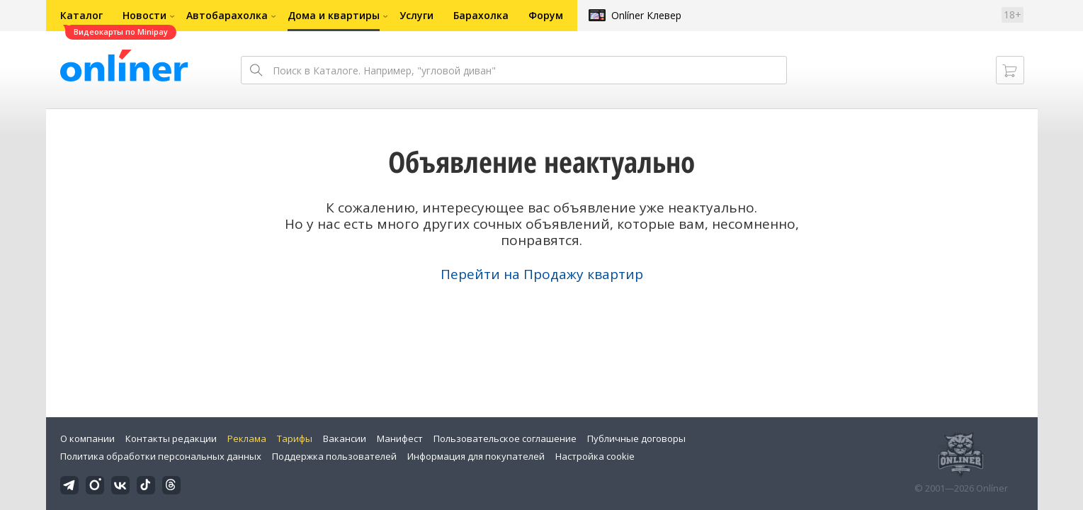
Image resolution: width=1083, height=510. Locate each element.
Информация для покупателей (476, 456)
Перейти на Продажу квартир (542, 274)
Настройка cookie (595, 456)
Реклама (246, 438)
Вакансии (344, 438)
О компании (87, 438)
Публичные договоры (636, 438)
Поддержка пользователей (334, 456)
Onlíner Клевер (646, 15)
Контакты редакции (171, 438)
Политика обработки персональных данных (160, 456)
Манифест (400, 438)
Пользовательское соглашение (505, 438)
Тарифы (294, 438)
